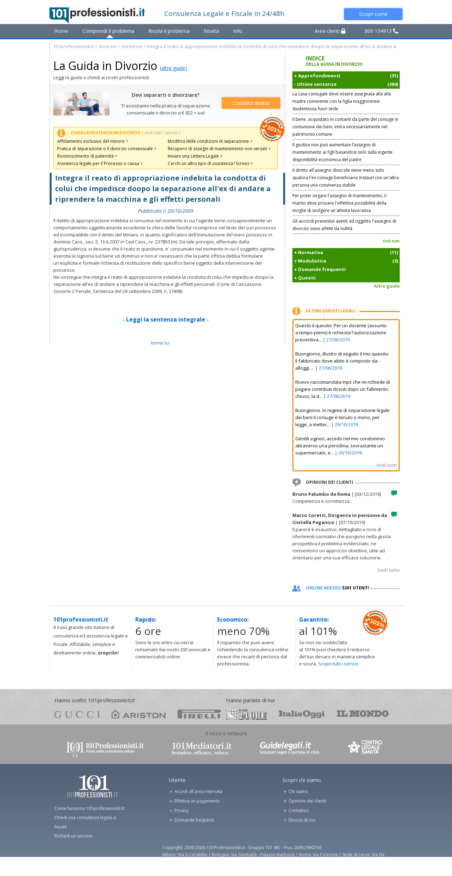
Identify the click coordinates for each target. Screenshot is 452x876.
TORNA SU (160, 343)
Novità (211, 31)
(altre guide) (173, 68)
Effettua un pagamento (197, 801)
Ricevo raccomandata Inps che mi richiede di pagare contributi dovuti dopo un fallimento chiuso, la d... (342, 389)
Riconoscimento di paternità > (87, 156)
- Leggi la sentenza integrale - (166, 319)
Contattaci (299, 810)
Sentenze (131, 46)
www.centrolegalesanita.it (365, 748)
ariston (139, 714)
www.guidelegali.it (290, 748)
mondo (363, 714)
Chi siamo (298, 791)
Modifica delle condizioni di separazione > (210, 141)
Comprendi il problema (108, 31)
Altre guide (387, 286)
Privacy (181, 810)
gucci (77, 714)
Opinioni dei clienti (307, 801)
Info (237, 31)
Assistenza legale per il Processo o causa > (100, 163)
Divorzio (108, 46)
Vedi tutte (388, 570)
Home (61, 31)
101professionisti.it (73, 46)
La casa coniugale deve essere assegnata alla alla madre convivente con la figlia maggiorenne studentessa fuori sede (341, 101)
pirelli (199, 714)
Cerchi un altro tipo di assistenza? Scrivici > (210, 163)
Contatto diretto (251, 103)
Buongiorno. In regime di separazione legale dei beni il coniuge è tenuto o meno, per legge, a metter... (342, 417)
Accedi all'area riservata (198, 791)
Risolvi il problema (169, 31)
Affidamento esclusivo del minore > (92, 141)
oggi (302, 714)
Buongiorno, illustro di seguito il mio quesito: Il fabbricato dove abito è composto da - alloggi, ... (342, 361)
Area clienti (330, 31)
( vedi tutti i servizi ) (161, 133)
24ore (246, 714)
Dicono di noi (302, 820)
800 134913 (381, 31)
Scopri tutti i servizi (338, 663)
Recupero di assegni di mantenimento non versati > (219, 149)
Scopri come (373, 14)
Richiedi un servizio (73, 836)
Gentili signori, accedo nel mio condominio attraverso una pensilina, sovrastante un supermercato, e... (340, 445)
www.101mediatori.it (202, 748)
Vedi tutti (391, 240)
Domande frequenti (194, 820)
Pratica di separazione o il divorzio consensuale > (106, 149)
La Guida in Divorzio (105, 65)
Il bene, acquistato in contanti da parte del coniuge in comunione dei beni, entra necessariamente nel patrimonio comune (345, 126)
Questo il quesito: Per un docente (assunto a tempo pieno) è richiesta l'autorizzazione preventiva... (341, 332)
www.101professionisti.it (104, 748)
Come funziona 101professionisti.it (89, 808)
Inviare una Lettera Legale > (195, 156)
